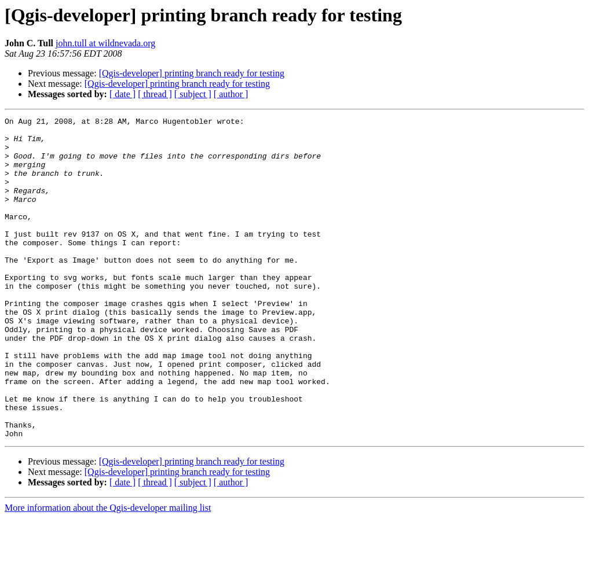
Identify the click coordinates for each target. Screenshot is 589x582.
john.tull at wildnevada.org (105, 43)
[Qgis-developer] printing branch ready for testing (191, 73)
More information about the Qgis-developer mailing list (108, 572)
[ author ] (231, 94)
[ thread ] (155, 94)
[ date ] (122, 94)
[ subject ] (192, 94)
